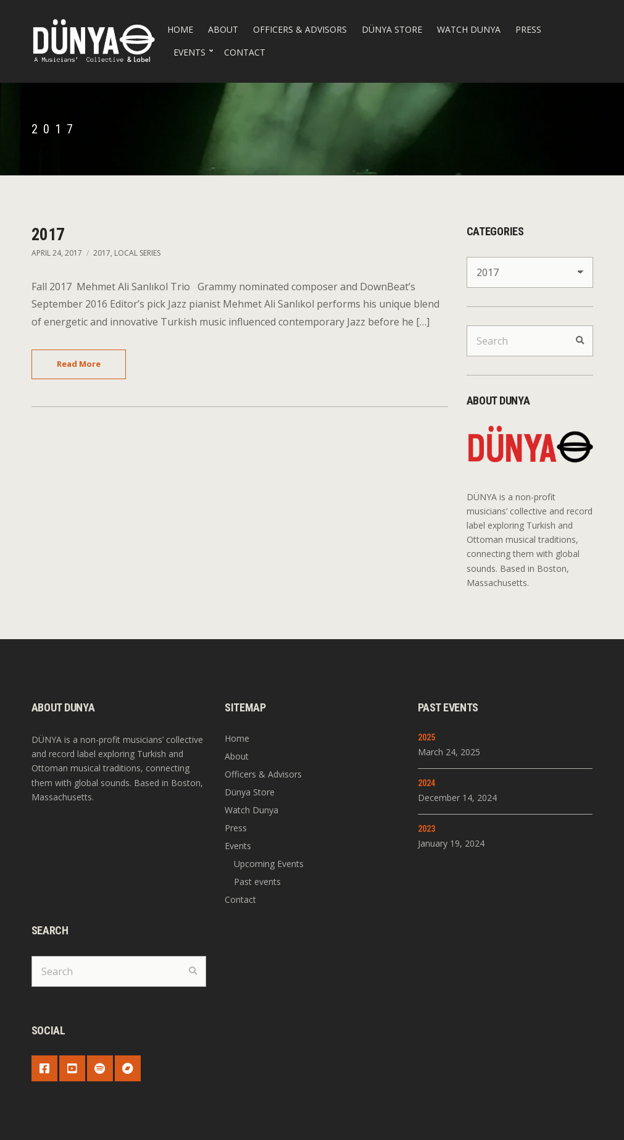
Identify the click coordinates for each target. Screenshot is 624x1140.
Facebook (44, 1068)
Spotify (100, 1068)
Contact (244, 52)
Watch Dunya (469, 29)
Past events (257, 881)
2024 (426, 783)
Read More (79, 363)
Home (180, 29)
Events (189, 52)
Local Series (137, 253)
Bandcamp (128, 1068)
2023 (426, 829)
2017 (48, 235)
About (223, 29)
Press (528, 29)
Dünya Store (392, 29)
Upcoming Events (269, 864)
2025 (426, 737)
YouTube (72, 1068)
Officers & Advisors (300, 29)
